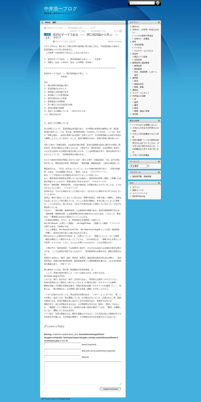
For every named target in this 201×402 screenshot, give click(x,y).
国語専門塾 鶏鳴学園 (141, 176)
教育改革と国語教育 (140, 63)
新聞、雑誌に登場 (141, 111)
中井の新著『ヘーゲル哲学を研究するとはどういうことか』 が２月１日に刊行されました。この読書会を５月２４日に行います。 (145, 146)
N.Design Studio (64, 399)
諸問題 (135, 78)
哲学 (134, 42)
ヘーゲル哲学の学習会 (143, 36)
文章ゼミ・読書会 (141, 39)
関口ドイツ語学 (62, 41)
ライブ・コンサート (140, 93)
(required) (89, 344)
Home (47, 22)
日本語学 (72, 41)
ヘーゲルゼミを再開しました (144, 125)
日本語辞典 (139, 45)
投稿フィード (138, 190)
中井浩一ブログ (60, 8)
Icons (54, 399)
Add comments (116, 41)
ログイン (136, 187)
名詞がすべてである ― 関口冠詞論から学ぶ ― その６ (71, 28)
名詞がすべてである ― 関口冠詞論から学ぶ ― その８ (94, 31)
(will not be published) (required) (98, 351)
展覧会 (135, 90)
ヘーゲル (138, 48)
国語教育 (138, 69)
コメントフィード (139, 193)
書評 (136, 105)
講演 (136, 108)
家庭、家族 (139, 87)
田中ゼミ (136, 26)
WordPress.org (138, 196)
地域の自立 (139, 84)
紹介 (54, 22)
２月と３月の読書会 (140, 155)
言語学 (135, 54)
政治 (136, 81)
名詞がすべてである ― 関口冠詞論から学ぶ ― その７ (88, 36)
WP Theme (46, 399)
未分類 (135, 114)
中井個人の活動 (139, 96)
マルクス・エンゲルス (143, 51)
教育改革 (138, 66)
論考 (136, 102)
